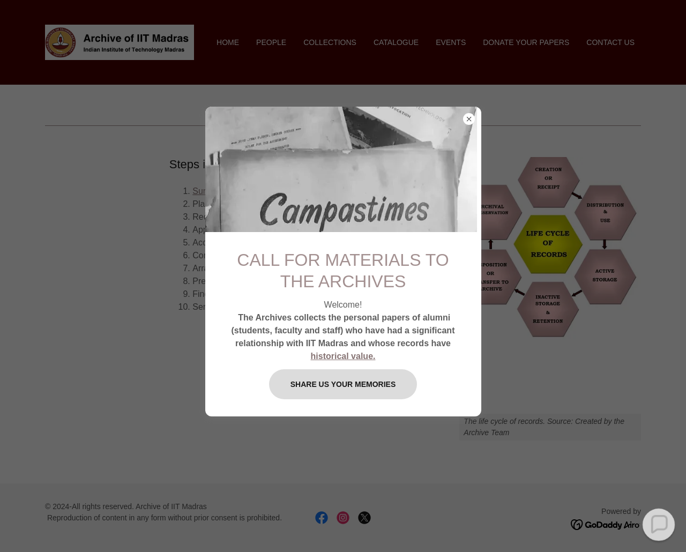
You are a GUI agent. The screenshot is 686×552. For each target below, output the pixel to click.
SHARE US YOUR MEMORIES (343, 384)
